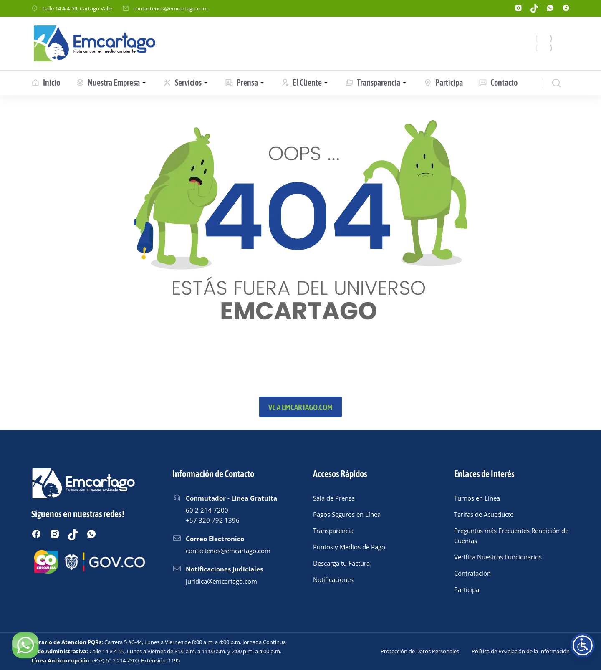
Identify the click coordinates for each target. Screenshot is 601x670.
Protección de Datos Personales (420, 651)
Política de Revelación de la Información (521, 651)
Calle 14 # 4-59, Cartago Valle (77, 8)
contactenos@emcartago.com (170, 8)
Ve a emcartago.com (300, 407)
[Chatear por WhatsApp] (25, 645)
